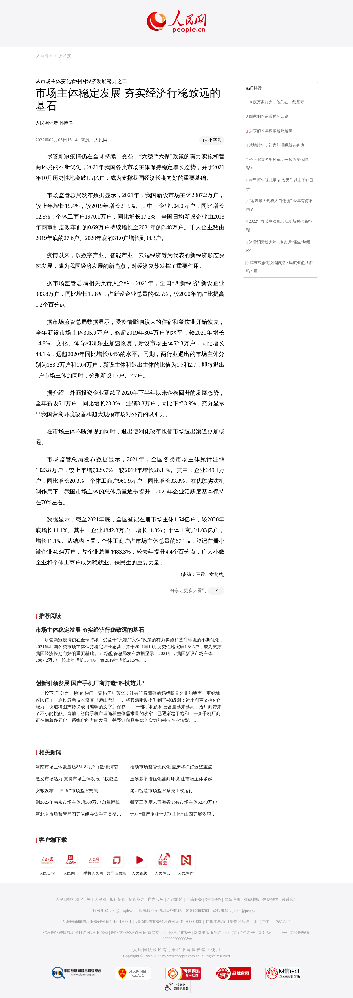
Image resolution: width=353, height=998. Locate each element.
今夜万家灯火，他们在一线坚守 (276, 102)
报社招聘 (117, 899)
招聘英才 (136, 899)
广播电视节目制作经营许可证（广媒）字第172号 (248, 922)
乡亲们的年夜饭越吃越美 (270, 131)
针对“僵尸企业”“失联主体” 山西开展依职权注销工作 (182, 814)
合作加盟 (175, 899)
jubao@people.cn (246, 911)
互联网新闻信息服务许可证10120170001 (96, 922)
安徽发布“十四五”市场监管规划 (67, 790)
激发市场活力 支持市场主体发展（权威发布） (81, 778)
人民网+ (70, 862)
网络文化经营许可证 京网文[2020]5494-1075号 (151, 933)
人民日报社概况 (69, 899)
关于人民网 (96, 899)
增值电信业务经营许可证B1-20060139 (168, 922)
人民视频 (139, 862)
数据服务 (213, 899)
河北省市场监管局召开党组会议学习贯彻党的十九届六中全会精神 (101, 814)
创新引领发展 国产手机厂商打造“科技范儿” (90, 683)
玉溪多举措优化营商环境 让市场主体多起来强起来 (180, 778)
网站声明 (232, 899)
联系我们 (289, 899)
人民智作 (186, 862)
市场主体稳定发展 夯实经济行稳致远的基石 (90, 630)
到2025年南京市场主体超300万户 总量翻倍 (78, 802)
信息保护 (270, 899)
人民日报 (47, 862)
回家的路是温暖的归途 (268, 116)
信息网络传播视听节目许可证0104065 (75, 933)
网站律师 (251, 899)
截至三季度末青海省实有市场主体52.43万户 (173, 802)
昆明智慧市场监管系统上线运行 (161, 790)
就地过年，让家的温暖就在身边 (276, 145)
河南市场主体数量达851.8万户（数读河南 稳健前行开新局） (95, 767)
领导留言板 (116, 862)
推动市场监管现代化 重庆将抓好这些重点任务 (175, 767)
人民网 (42, 56)
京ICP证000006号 (273, 933)
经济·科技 (62, 56)
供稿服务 (194, 899)
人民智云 (163, 862)
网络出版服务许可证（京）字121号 (224, 933)
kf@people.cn (123, 911)
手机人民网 (93, 862)
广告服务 (156, 899)
